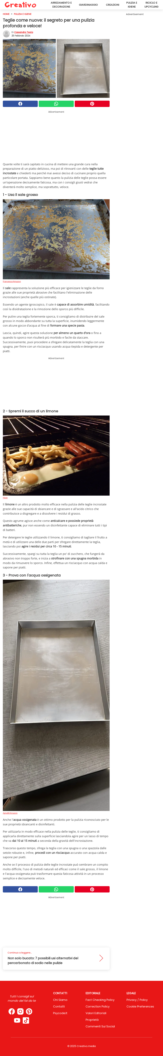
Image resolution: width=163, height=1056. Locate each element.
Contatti (59, 1006)
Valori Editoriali (96, 1013)
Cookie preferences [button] (140, 1006)
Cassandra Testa (23, 32)
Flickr (5, 497)
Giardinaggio (88, 5)
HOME (6, 13)
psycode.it (60, 1013)
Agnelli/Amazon (10, 813)
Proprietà (92, 1020)
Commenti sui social (100, 1026)
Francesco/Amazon (12, 281)
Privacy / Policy (137, 1000)
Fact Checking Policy (100, 1000)
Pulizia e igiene (131, 5)
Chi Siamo (60, 1000)
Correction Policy (98, 1006)
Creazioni (112, 5)
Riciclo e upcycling (151, 5)
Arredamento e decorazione (61, 5)
